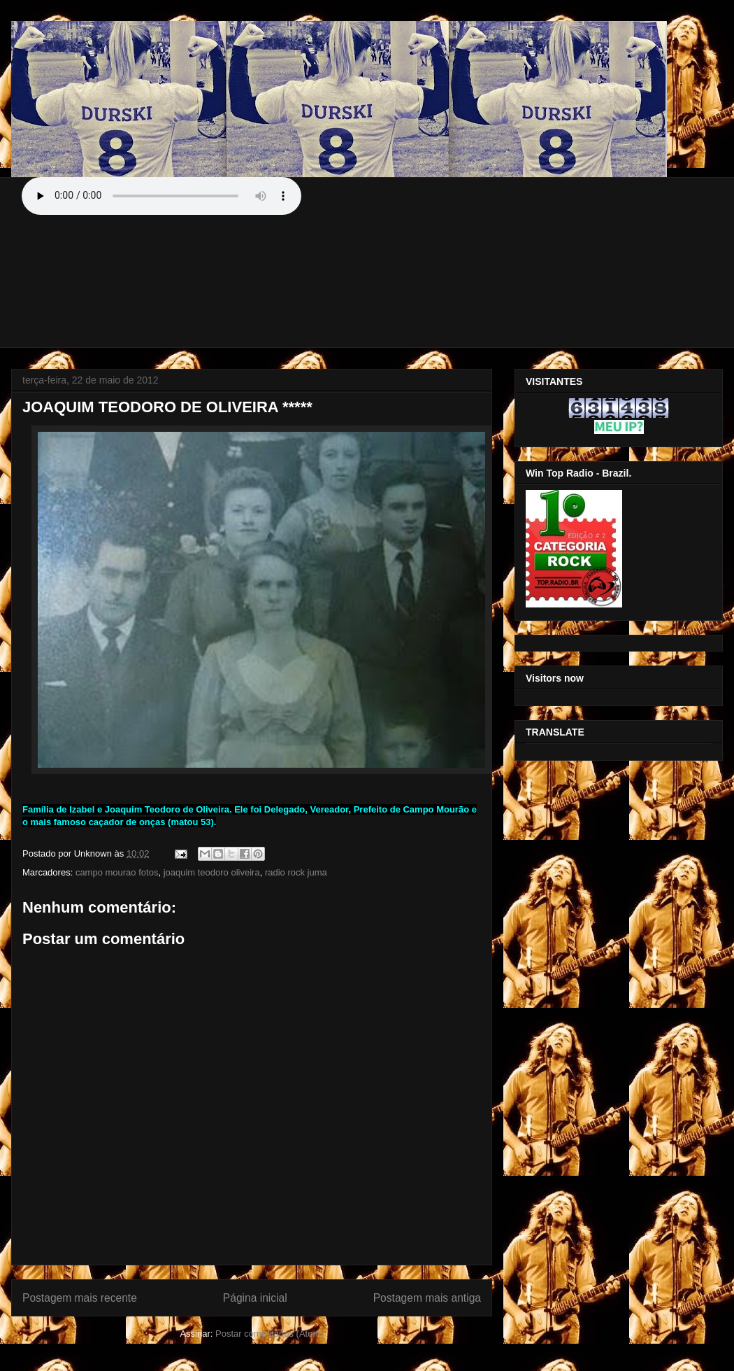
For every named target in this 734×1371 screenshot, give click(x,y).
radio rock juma (296, 872)
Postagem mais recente (79, 1298)
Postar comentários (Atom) (269, 1333)
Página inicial (255, 1298)
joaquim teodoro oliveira (212, 872)
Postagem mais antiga (427, 1298)
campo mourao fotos (117, 872)
